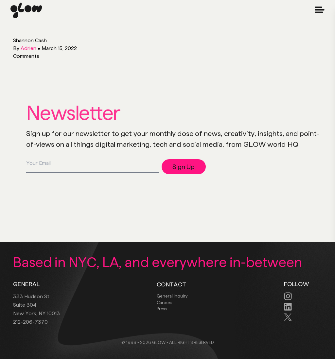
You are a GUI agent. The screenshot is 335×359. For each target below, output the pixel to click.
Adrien (28, 48)
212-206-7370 (30, 322)
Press (162, 308)
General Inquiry (172, 296)
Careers (164, 302)
